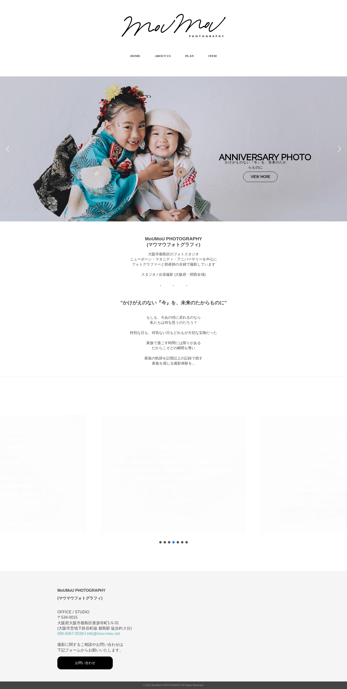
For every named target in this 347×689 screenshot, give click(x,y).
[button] (7, 149)
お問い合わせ (85, 663)
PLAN (189, 56)
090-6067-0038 (70, 634)
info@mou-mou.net (103, 634)
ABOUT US (163, 56)
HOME (135, 56)
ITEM (212, 56)
